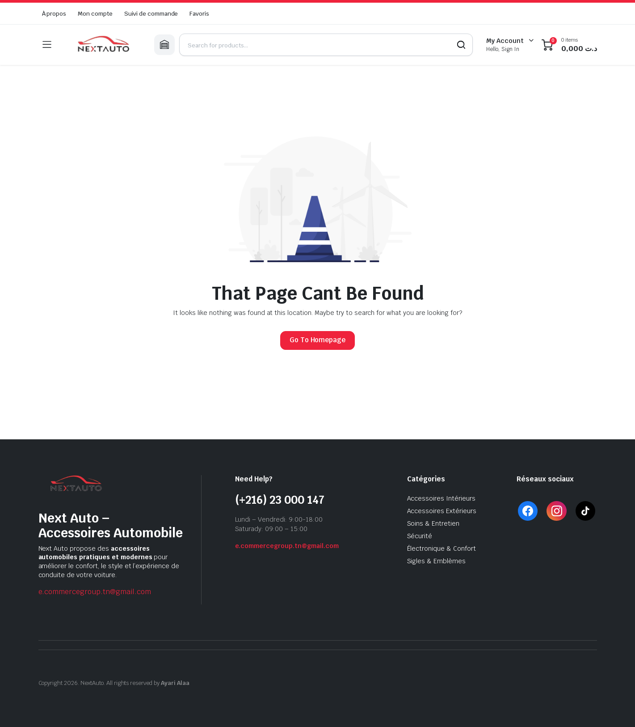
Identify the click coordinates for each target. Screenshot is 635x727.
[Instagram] (557, 511)
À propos (54, 13)
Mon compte (95, 13)
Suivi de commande (151, 13)
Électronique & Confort (441, 548)
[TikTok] (586, 511)
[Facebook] (527, 511)
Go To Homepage (318, 340)
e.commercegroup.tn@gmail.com (94, 591)
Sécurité (420, 536)
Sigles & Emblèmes (436, 561)
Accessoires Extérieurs (441, 511)
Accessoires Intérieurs (441, 498)
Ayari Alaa (175, 683)
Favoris (199, 13)
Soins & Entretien (433, 523)
